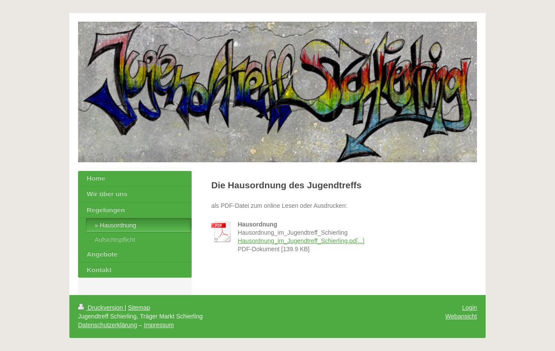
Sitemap (139, 307)
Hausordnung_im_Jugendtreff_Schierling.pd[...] (301, 240)
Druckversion (101, 307)
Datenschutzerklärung (107, 324)
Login (469, 307)
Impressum (159, 324)
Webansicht (461, 316)
